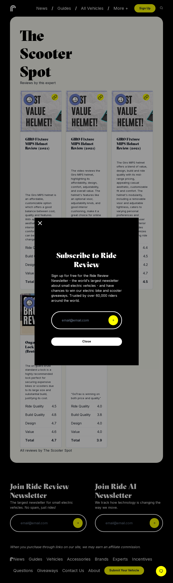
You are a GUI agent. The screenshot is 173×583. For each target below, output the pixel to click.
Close (86, 341)
